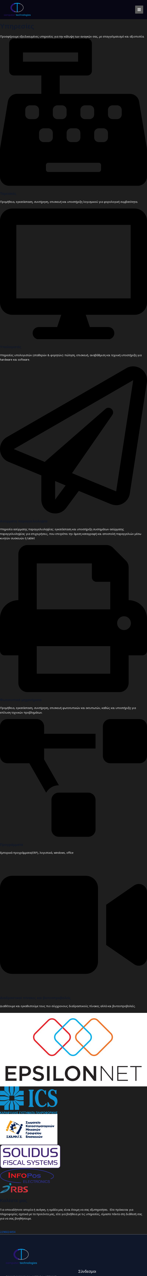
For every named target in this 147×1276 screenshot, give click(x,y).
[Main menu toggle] (139, 10)
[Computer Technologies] (17, 9)
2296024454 (7, 1232)
